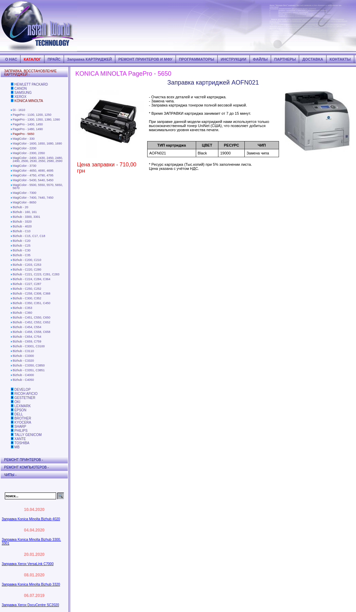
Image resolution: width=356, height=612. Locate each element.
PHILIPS (20, 431)
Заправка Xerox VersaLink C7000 (27, 564)
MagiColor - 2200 (24, 148)
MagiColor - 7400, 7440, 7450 (33, 197)
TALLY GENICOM (27, 435)
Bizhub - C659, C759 (27, 341)
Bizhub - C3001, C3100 (29, 346)
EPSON (20, 410)
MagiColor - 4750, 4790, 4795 (33, 175)
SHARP (20, 426)
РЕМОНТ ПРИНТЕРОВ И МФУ (145, 59)
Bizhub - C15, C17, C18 (29, 236)
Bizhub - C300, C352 (27, 298)
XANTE (20, 439)
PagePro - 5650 (23, 134)
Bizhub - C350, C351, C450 (31, 303)
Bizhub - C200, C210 (27, 260)
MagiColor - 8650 (24, 202)
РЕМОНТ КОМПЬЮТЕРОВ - (26, 467)
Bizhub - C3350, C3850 (29, 365)
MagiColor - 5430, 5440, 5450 (33, 180)
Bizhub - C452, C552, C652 (31, 322)
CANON (20, 88)
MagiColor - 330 (24, 138)
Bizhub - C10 (21, 231)
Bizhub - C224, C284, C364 (31, 279)
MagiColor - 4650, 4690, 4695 (33, 170)
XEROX (20, 97)
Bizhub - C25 (21, 245)
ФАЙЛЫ (260, 59)
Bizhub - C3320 (23, 360)
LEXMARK (22, 406)
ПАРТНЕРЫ (285, 59)
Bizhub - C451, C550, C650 (31, 317)
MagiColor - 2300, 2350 (29, 153)
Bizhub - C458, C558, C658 (31, 332)
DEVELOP (22, 389)
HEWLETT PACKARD (31, 84)
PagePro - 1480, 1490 (28, 129)
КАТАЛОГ (32, 59)
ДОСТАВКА (312, 59)
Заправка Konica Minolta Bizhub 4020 (31, 519)
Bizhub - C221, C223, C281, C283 (36, 274)
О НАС (11, 59)
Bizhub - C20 (21, 240)
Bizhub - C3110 (23, 351)
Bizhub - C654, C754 (27, 336)
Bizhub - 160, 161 (25, 212)
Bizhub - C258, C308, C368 (31, 293)
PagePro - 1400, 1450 (28, 124)
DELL (18, 414)
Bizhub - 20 (20, 207)
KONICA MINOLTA (28, 101)
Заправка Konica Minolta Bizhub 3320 (31, 584)
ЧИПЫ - (10, 475)
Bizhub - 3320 (22, 221)
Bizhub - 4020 (22, 226)
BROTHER (22, 418)
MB (17, 447)
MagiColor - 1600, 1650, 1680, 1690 (37, 143)
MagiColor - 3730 (24, 165)
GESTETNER (24, 398)
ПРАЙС (54, 59)
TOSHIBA (21, 443)
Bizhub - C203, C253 (27, 264)
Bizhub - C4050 (23, 380)
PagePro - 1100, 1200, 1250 (32, 114)
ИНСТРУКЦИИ (233, 59)
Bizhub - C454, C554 (27, 327)
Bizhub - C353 (22, 308)
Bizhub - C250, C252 (27, 288)
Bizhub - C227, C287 (27, 284)
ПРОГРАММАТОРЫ (196, 59)
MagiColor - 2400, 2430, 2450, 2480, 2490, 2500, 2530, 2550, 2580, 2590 (38, 159)
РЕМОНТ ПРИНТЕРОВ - (23, 460)
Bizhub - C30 (21, 250)
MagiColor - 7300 (24, 193)
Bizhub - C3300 (23, 356)
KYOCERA (22, 422)
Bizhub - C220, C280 (27, 269)
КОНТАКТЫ (340, 59)
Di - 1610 (19, 110)
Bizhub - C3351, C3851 (29, 370)
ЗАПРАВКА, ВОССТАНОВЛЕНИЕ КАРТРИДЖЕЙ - (30, 72)
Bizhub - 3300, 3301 (26, 216)
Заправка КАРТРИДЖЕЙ (89, 59)
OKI (17, 402)
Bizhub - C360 (22, 312)
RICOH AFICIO (26, 394)
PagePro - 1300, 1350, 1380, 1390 (36, 119)
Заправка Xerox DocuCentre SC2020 (30, 605)
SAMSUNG (23, 93)
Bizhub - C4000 (23, 375)
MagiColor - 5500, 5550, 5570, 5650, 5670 (38, 186)
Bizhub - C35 (21, 255)
